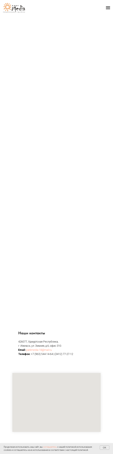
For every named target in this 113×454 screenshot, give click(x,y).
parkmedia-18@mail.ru (39, 349)
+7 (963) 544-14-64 (42, 354)
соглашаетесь (50, 447)
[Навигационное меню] (108, 7)
